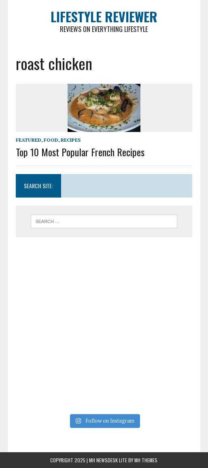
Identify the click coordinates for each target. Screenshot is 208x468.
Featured (28, 140)
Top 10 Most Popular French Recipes (80, 152)
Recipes (71, 140)
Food (51, 140)
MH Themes (145, 460)
